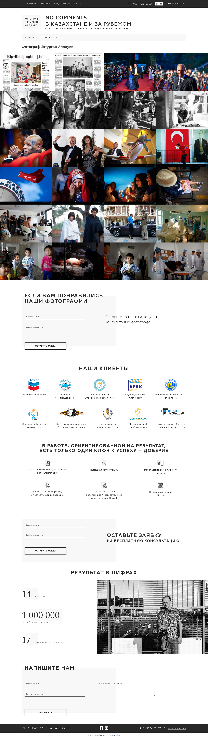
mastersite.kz (108, 735)
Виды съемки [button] (63, 4)
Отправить (45, 713)
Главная (31, 4)
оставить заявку (45, 346)
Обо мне (45, 4)
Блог (79, 4)
